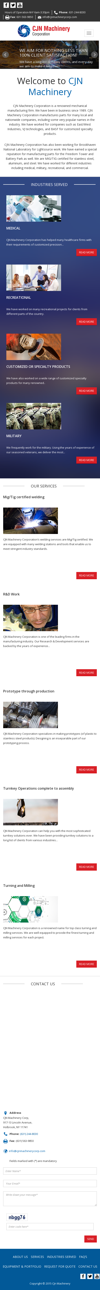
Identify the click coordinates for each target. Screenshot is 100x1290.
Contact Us (87, 1266)
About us (20, 1257)
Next (94, 54)
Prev (5, 54)
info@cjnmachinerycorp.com (59, 17)
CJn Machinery (61, 1283)
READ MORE (86, 252)
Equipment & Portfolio (22, 1266)
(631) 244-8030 (29, 1134)
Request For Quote (59, 1266)
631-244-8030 (77, 12)
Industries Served (61, 1257)
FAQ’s (83, 1257)
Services (37, 1257)
